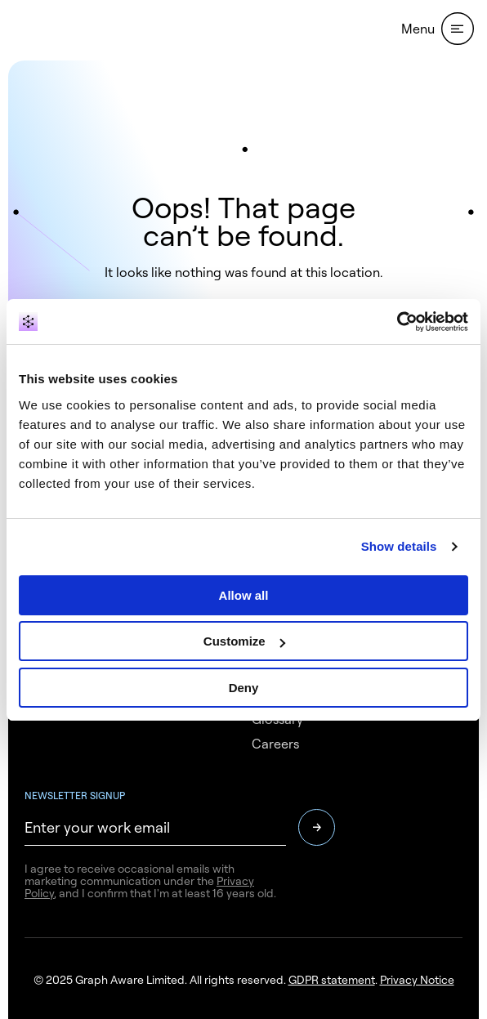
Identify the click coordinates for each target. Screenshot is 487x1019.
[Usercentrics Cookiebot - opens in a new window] (396, 322)
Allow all (244, 595)
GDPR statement (331, 979)
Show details (399, 546)
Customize (244, 641)
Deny (244, 688)
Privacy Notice (417, 979)
